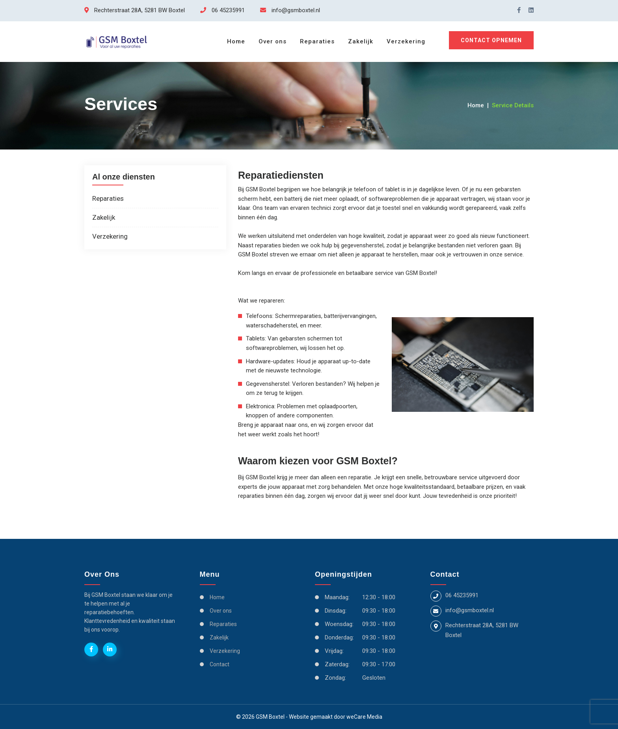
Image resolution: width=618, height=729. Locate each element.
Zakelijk (360, 41)
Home (236, 41)
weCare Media (364, 717)
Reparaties (317, 41)
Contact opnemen (491, 40)
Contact (219, 664)
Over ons (273, 41)
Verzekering (406, 41)
